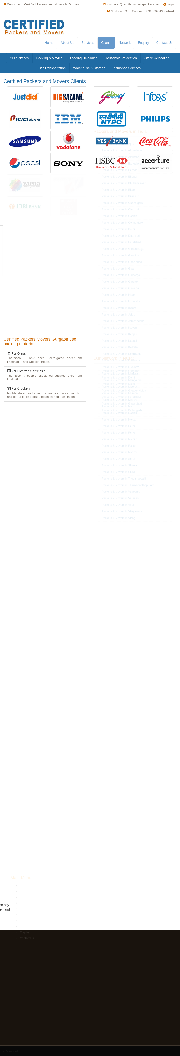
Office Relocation (156, 58)
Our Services (19, 58)
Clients (106, 43)
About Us (67, 43)
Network (125, 43)
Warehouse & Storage (89, 68)
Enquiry (143, 43)
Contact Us (164, 43)
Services (87, 43)
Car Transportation (52, 68)
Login (168, 4)
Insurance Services (127, 68)
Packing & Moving (49, 58)
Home (49, 43)
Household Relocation (121, 58)
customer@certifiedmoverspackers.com (133, 4)
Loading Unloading (83, 58)
